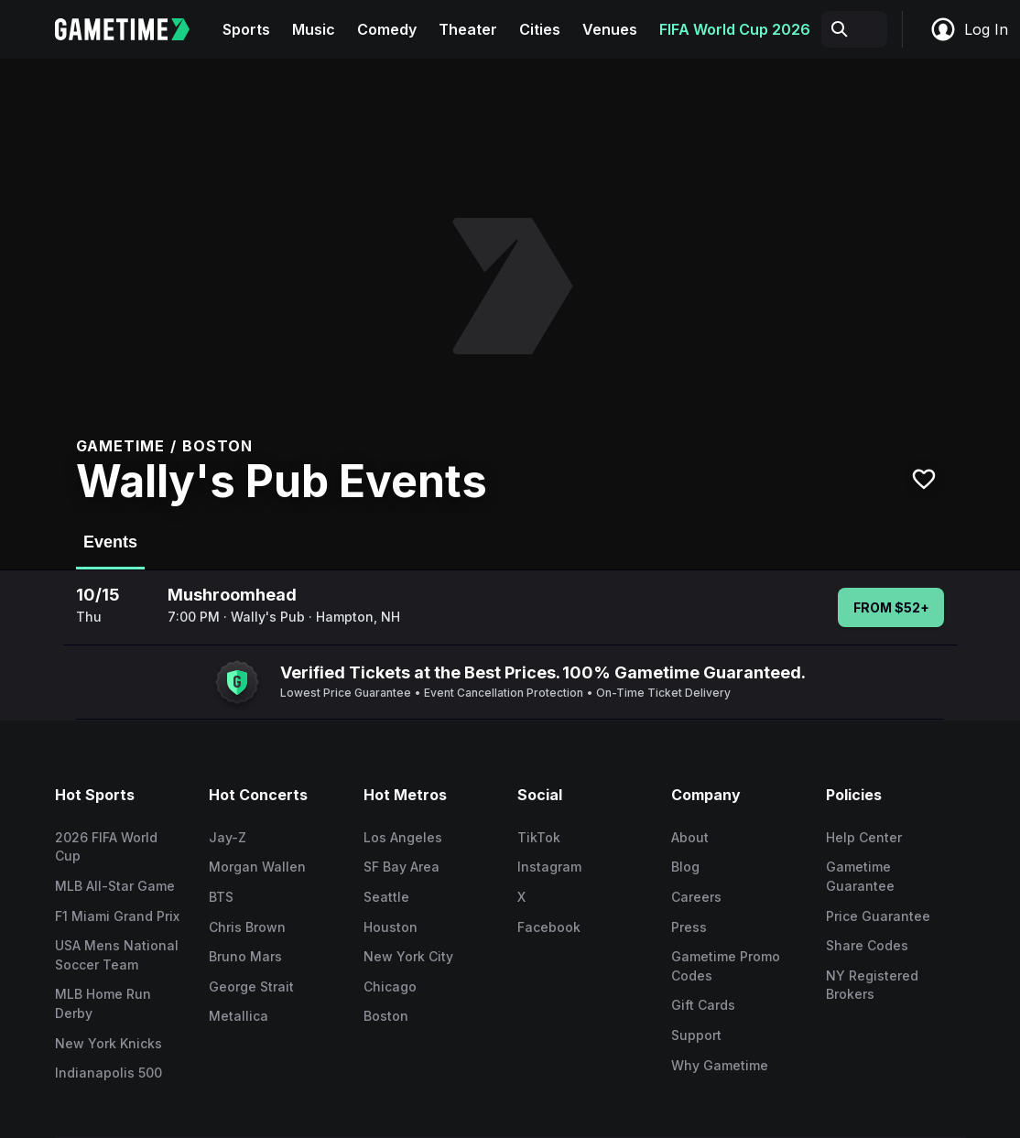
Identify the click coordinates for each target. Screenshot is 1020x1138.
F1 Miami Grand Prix (117, 916)
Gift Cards (703, 1005)
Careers (696, 897)
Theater (468, 29)
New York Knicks (108, 1043)
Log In (968, 29)
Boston (386, 1016)
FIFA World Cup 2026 (734, 29)
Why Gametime (719, 1065)
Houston (391, 927)
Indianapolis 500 (108, 1072)
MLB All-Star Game (115, 886)
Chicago (390, 986)
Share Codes (867, 945)
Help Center (864, 837)
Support (696, 1035)
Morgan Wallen (257, 866)
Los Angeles (403, 837)
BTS (221, 897)
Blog (685, 866)
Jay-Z (227, 837)
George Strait (251, 986)
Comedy (387, 29)
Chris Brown (247, 927)
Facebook (549, 927)
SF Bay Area (401, 866)
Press (689, 927)
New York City (408, 956)
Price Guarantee (878, 916)
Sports (246, 29)
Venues (609, 29)
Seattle (386, 897)
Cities (539, 29)
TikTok (538, 837)
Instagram (549, 866)
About (690, 837)
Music (313, 29)
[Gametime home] (133, 29)
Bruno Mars (245, 956)
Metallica (238, 1016)
